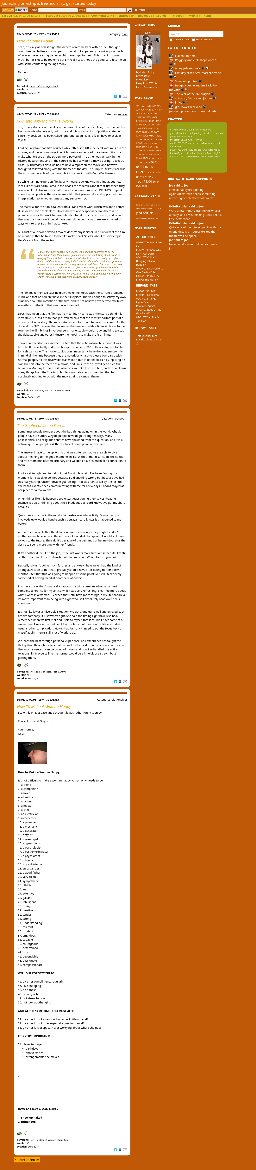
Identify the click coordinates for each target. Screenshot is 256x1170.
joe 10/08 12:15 (178, 136)
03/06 (139, 158)
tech (157, 218)
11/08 (138, 128)
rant (156, 213)
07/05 (149, 167)
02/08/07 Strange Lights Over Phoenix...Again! (146, 302)
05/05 (150, 172)
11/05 (139, 162)
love (138, 208)
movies (123, 114)
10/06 (145, 150)
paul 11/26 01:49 (179, 143)
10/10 (154, 106)
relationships (119, 699)
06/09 (145, 121)
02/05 (148, 177)
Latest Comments (146, 87)
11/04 (148, 181)
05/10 (154, 110)
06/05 (141, 171)
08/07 (159, 139)
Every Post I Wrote (147, 83)
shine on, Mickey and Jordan (192, 98)
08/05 (140, 167)
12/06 (155, 147)
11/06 (139, 150)
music (150, 208)
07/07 (139, 143)
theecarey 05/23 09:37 (181, 139)
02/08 (145, 135)
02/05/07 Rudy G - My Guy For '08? (148, 311)
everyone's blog (182, 39)
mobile (21, 10)
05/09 (151, 121)
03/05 (140, 177)
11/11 (138, 106)
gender (157, 205)
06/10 (149, 110)
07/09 (139, 120)
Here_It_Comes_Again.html (44, 86)
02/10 (143, 113)
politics (157, 208)
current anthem (182, 56)
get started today (81, 3)
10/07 (146, 139)
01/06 (151, 158)
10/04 (156, 181)
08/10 (138, 110)
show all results (204, 39)
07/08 (138, 132)
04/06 (156, 154)
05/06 (150, 154)
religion (151, 218)
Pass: (102, 10)
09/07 (152, 139)
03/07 (138, 147)
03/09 (139, 124)
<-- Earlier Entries (27, 1160)
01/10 (149, 113)
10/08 (144, 128)
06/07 (145, 143)
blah (125, 34)
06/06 (144, 155)
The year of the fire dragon (191, 94)
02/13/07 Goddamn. (147, 295)
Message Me (144, 66)
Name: (53, 10)
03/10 (138, 113)
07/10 (143, 110)
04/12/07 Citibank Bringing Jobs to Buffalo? (146, 261)
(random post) (178, 111)
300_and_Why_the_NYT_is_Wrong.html (50, 390)
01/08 (152, 135)
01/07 (150, 147)
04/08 (156, 132)
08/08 (155, 128)
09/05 (155, 162)
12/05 (157, 158)
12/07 (159, 135)
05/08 (150, 132)
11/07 (139, 139)
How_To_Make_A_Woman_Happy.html (49, 1139)
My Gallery (142, 79)
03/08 (139, 135)
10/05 (146, 162)
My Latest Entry (145, 72)
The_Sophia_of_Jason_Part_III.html (48, 671)
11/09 (138, 117)
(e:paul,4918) (83, 135)
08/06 (158, 150)
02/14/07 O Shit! (145, 291)
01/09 (151, 124)
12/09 (155, 113)
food (147, 205)
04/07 (156, 143)
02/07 (144, 147)
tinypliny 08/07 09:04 (181, 156)
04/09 (158, 120)
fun (151, 205)
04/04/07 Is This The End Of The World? (148, 277)
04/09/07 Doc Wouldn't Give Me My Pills (149, 270)
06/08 (144, 132)
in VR (177, 102)
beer (138, 205)
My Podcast (143, 76)
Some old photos (185, 81)
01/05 (154, 177)
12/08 (157, 124)
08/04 (144, 186)
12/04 (139, 181)
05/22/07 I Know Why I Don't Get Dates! (149, 251)
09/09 (149, 117)
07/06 (138, 154)
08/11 (143, 106)
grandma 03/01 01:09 (181, 129)
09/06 (152, 150)
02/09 (145, 124)
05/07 (151, 143)
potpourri (121, 418)
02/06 (145, 158)
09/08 (150, 128)
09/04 (138, 186)
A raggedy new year (189, 68)
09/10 (159, 106)
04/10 (159, 110)
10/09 (144, 117)
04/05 (158, 172)
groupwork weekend (187, 107)
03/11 (149, 106)
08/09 (155, 117)
